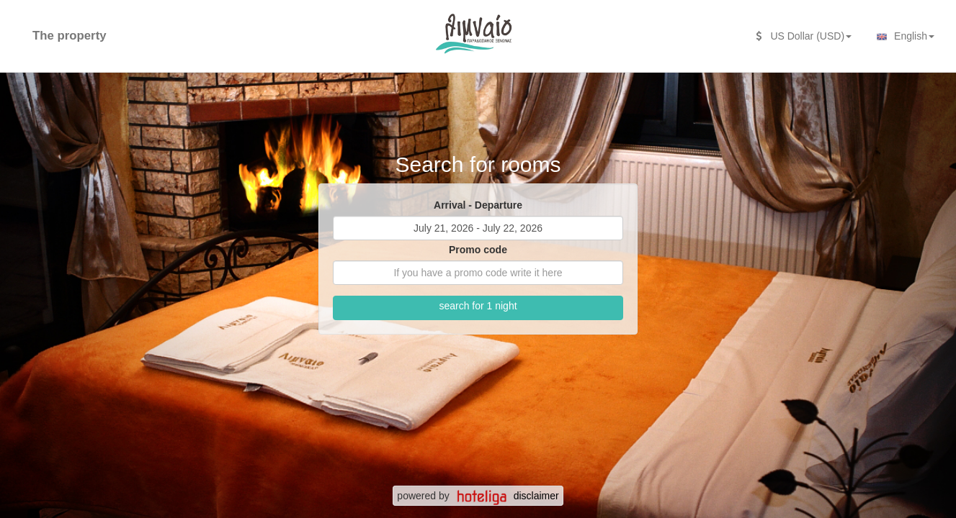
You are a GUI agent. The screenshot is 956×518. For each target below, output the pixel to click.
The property (69, 35)
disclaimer (536, 495)
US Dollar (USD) (804, 36)
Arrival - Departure (478, 205)
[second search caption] (128, 29)
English (903, 36)
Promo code (478, 249)
